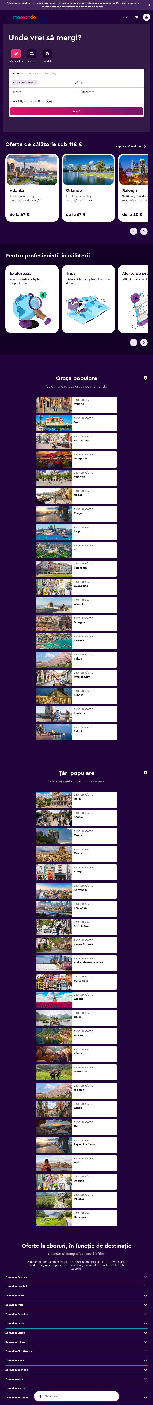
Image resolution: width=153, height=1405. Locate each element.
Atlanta (17, 190)
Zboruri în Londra (15, 1333)
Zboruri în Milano (15, 1342)
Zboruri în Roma (14, 1295)
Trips (71, 273)
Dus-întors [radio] (17, 73)
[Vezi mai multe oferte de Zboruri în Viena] (145, 1360)
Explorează (21, 273)
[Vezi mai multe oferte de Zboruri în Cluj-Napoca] (145, 1351)
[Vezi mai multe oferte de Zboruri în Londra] (145, 1333)
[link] (131, 146)
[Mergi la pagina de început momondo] (24, 17)
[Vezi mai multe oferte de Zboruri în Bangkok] (145, 1370)
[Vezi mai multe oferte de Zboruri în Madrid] (145, 1388)
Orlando (74, 190)
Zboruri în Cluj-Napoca (18, 1351)
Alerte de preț (136, 273)
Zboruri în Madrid (15, 1388)
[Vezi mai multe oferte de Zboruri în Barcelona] (145, 1314)
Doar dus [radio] (34, 73)
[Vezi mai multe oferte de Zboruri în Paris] (145, 1305)
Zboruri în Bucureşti (16, 1277)
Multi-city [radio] (51, 73)
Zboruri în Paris (14, 1305)
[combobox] (55, 82)
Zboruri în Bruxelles (16, 1397)
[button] (149, 5)
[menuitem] (16, 56)
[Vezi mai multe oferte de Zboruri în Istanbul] (145, 1286)
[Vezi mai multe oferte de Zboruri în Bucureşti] (145, 1277)
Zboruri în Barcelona (17, 1314)
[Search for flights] (16, 53)
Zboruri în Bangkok (16, 1370)
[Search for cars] (47, 53)
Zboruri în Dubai (14, 1323)
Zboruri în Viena (14, 1360)
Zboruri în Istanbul (16, 1286)
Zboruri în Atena (14, 1379)
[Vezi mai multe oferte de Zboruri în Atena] (145, 1379)
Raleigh (129, 190)
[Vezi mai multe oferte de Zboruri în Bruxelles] (145, 1398)
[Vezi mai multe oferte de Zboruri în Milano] (145, 1342)
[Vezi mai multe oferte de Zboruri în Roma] (145, 1296)
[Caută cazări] (31, 53)
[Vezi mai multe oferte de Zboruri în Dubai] (145, 1323)
